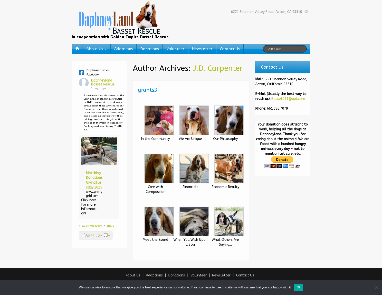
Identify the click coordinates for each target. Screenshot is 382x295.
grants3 (147, 90)
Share (110, 225)
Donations (149, 49)
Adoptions (123, 49)
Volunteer (175, 49)
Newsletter (202, 49)
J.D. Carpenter (218, 68)
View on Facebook (91, 225)
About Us (96, 49)
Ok (298, 287)
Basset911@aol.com (288, 99)
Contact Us (230, 49)
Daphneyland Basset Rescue (103, 82)
